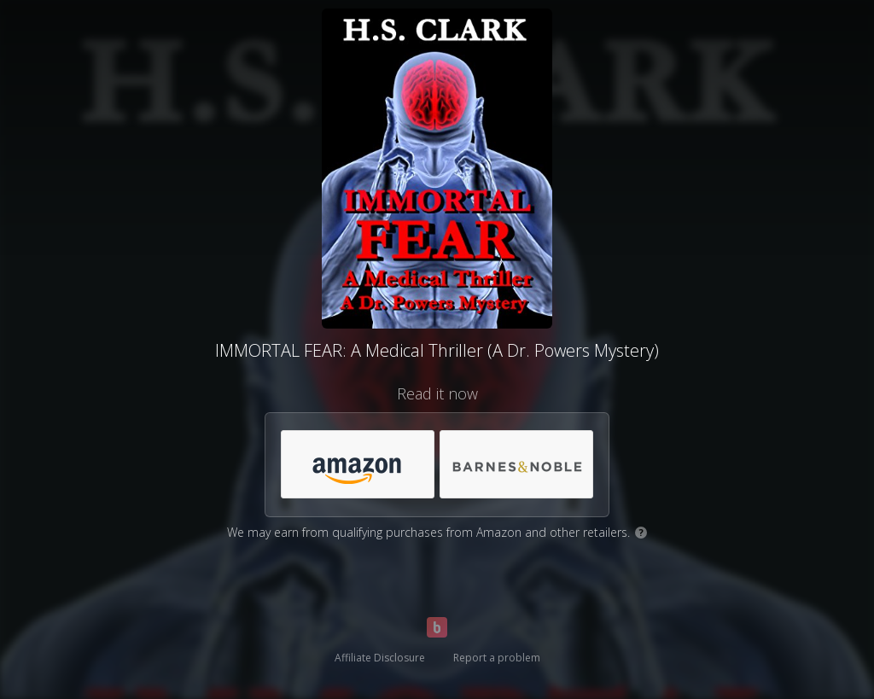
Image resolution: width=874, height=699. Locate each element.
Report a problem (496, 657)
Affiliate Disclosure (380, 657)
